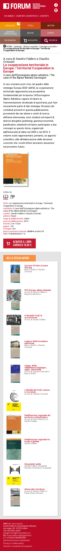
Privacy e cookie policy (13, 543)
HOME (9, 46)
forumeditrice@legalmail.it (19, 535)
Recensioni (10, 40)
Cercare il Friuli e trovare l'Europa (36, 267)
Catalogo (10, 26)
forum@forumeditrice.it (19, 533)
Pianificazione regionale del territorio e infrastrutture (37, 416)
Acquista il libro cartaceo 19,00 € (22, 243)
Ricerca (50, 40)
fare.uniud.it (17, 524)
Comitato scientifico (26, 16)
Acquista (30, 40)
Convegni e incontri (48, 46)
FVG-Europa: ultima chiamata (37, 290)
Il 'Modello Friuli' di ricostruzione (33, 317)
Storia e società (30, 46)
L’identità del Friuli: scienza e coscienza (37, 391)
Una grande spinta (32, 464)
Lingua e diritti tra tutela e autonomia (36, 342)
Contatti (44, 16)
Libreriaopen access (10, 33)
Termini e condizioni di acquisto (17, 546)
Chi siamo (9, 16)
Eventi (50, 33)
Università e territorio (34, 489)
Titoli (30, 26)
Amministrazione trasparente (16, 540)
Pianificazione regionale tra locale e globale (37, 440)
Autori (50, 26)
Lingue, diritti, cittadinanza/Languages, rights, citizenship (35, 368)
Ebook (30, 33)
